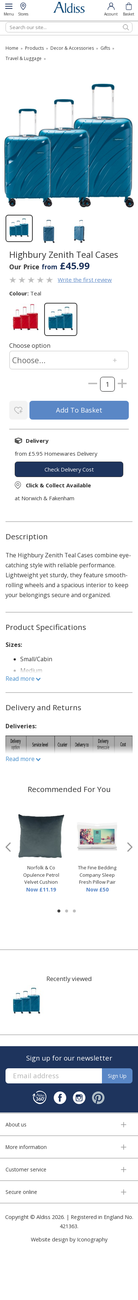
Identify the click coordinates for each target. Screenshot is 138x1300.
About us (16, 1124)
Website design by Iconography (69, 1239)
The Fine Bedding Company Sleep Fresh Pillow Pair (97, 874)
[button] (58, 911)
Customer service (26, 1169)
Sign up (117, 1075)
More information (26, 1146)
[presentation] (8, 847)
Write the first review (85, 279)
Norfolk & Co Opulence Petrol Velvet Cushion (41, 874)
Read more (23, 678)
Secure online (21, 1191)
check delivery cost (69, 469)
